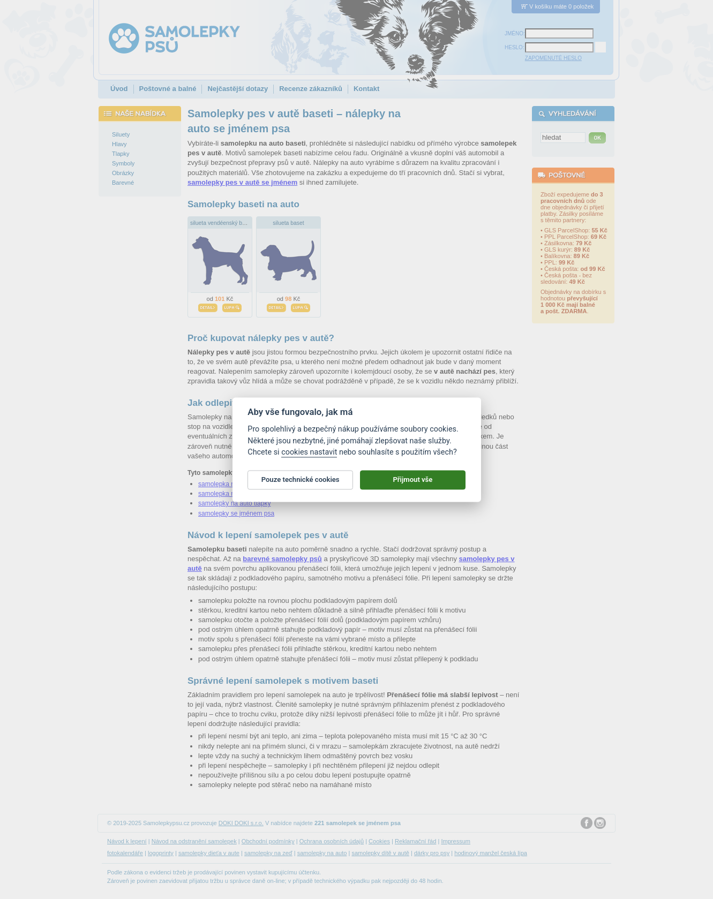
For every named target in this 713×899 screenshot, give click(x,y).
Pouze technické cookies (300, 484)
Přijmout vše (412, 484)
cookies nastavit (309, 457)
